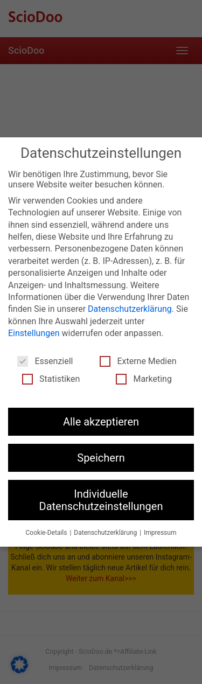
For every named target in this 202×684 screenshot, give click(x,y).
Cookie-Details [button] (47, 532)
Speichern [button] (101, 457)
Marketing (143, 379)
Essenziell (45, 361)
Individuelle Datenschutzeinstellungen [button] (101, 499)
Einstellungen (34, 333)
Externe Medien (138, 361)
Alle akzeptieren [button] (101, 421)
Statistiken (51, 379)
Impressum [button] (160, 532)
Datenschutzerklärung (130, 309)
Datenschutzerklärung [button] (106, 532)
